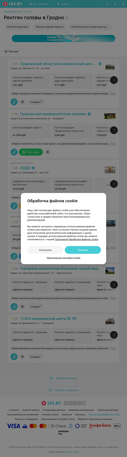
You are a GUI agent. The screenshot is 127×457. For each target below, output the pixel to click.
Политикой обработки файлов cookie (76, 239)
